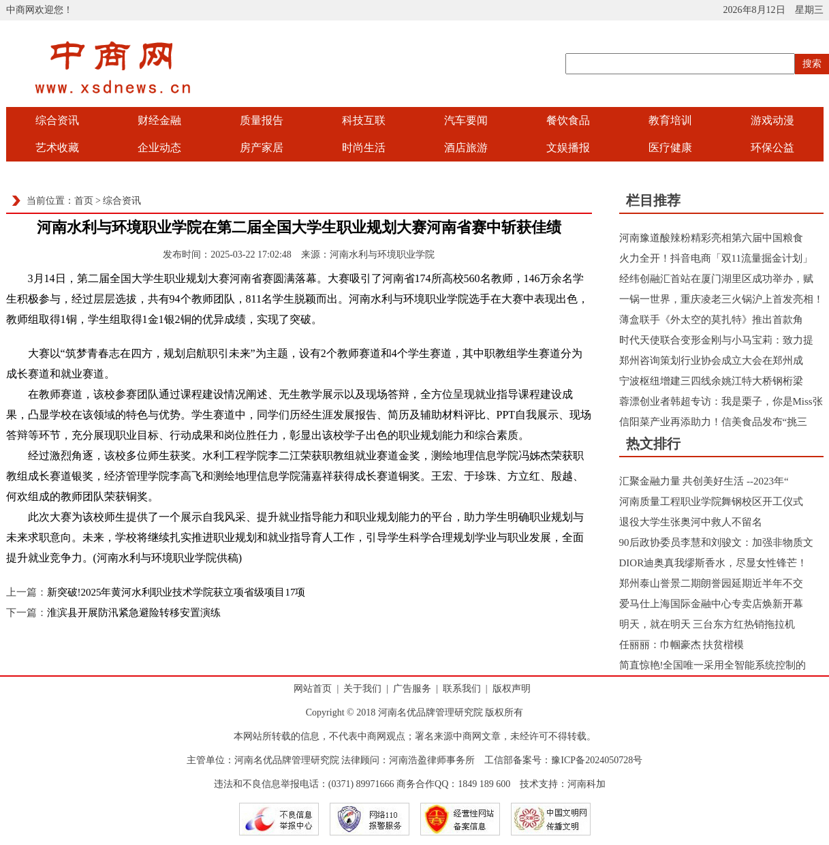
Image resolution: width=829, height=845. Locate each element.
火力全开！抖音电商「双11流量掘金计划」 (716, 258)
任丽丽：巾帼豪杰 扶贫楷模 (682, 644)
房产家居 (261, 147)
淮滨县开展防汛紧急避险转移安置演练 (134, 612)
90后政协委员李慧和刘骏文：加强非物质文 (716, 542)
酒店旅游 (466, 147)
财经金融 (159, 120)
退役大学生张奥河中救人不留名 (690, 522)
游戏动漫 (772, 120)
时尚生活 (364, 147)
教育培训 (670, 120)
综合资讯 (57, 120)
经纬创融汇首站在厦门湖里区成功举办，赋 (716, 278)
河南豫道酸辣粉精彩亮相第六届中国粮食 (711, 237)
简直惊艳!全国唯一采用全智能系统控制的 (713, 665)
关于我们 (362, 688)
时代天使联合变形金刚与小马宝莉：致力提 (716, 340)
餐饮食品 (568, 120)
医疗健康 (670, 147)
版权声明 (511, 688)
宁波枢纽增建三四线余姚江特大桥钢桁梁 (711, 380)
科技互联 (364, 120)
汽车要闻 (466, 120)
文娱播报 (568, 147)
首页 (83, 201)
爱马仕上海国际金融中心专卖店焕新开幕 (711, 603)
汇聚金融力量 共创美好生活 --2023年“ (704, 481)
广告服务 (412, 688)
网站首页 (313, 688)
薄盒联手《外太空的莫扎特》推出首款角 (711, 319)
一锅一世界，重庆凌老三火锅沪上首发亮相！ (721, 299)
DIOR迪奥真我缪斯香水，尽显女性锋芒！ (713, 562)
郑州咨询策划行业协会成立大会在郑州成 (711, 360)
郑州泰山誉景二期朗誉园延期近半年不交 (711, 583)
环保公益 (772, 147)
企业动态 (159, 147)
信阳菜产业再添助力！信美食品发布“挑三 (713, 421)
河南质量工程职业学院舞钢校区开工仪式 (711, 501)
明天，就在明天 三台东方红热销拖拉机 (707, 624)
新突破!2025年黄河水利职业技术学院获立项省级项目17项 (176, 592)
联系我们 (462, 688)
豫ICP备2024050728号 (596, 760)
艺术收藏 (57, 147)
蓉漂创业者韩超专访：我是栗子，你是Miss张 (721, 401)
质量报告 (261, 120)
